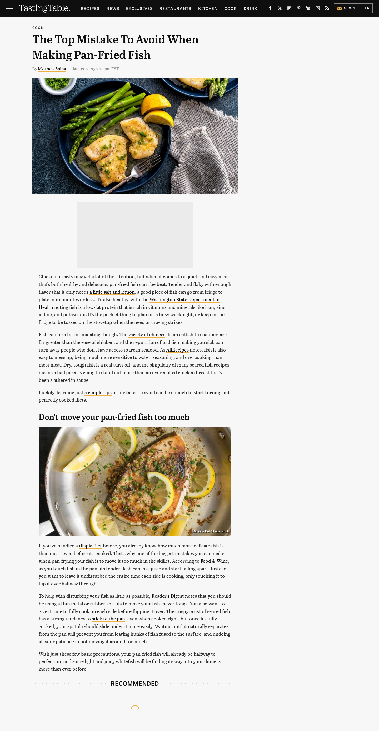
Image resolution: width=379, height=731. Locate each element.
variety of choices (146, 334)
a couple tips (98, 392)
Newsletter (353, 8)
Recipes (90, 8)
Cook (231, 8)
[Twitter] (279, 9)
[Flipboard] (289, 9)
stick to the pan (108, 618)
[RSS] (327, 9)
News (112, 8)
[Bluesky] (308, 9)
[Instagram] (317, 9)
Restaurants (175, 8)
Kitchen (207, 8)
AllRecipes (177, 349)
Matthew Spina (52, 69)
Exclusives (139, 8)
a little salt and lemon (112, 291)
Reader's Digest (168, 595)
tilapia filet (90, 545)
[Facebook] (270, 9)
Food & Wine (214, 560)
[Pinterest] (298, 9)
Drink (251, 8)
